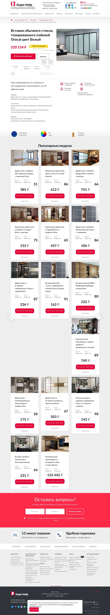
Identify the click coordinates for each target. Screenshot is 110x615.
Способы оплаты (78, 546)
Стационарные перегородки (29, 567)
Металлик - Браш (74, 562)
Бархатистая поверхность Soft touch (76, 559)
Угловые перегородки (31, 570)
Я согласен (34, 609)
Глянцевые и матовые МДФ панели (62, 561)
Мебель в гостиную (45, 566)
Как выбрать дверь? (93, 554)
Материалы (68, 13)
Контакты (96, 13)
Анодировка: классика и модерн (75, 567)
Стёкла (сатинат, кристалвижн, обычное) (61, 565)
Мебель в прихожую (45, 570)
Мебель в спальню (45, 572)
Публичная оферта (93, 613)
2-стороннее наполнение (61, 571)
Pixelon (97, 602)
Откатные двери (91, 571)
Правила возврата (61, 546)
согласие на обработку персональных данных (49, 518)
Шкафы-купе (49, 13)
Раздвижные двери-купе (92, 559)
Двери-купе (14, 13)
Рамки (71, 554)
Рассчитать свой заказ (24, 56)
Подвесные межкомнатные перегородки (29, 579)
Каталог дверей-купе (21, 20)
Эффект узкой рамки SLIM (76, 557)
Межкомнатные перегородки (31, 13)
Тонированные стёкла (46, 20)
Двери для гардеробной (90, 565)
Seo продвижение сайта (87, 604)
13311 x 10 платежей (38, 47)
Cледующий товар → (46, 73)
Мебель (59, 13)
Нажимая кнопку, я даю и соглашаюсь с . (54, 519)
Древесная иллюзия (74, 564)
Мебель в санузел (44, 574)
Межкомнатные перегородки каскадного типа (32, 560)
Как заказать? (45, 546)
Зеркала (57, 569)
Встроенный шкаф (45, 557)
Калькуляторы (30, 546)
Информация (95, 607)
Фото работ (79, 13)
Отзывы (88, 13)
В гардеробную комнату (17, 562)
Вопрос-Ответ (90, 557)
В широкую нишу (15, 559)
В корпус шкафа (15, 561)
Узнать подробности (55, 586)
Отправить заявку (75, 511)
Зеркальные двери (92, 562)
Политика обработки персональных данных (85, 610)
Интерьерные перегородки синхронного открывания (32, 564)
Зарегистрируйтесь (85, 4)
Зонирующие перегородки (32, 582)
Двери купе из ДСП (92, 569)
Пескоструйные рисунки (61, 559)
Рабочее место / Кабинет (46, 568)
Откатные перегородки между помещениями (31, 573)
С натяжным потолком (17, 564)
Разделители (72, 569)
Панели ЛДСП (58, 567)
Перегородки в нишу (31, 575)
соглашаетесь (33, 604)
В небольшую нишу (16, 557)
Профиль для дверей (92, 567)
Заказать (43, 56)
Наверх (96, 591)
